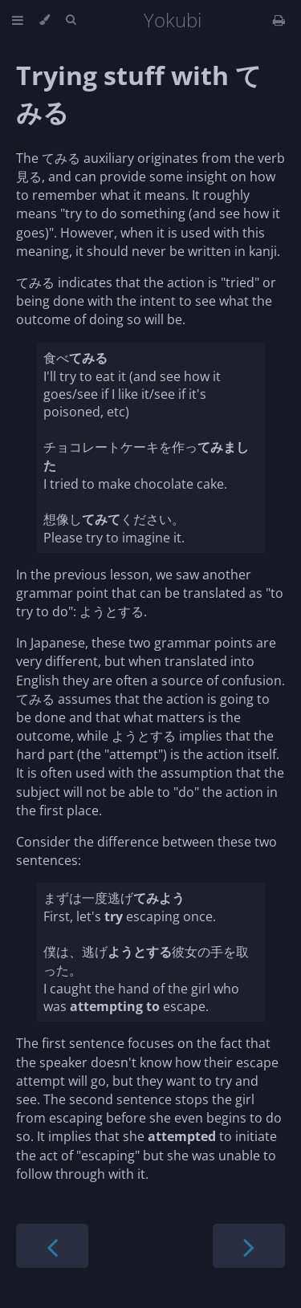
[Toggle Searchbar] (70, 20)
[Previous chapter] (52, 1246)
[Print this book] (279, 20)
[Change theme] (44, 20)
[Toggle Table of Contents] (17, 20)
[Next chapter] (249, 1246)
